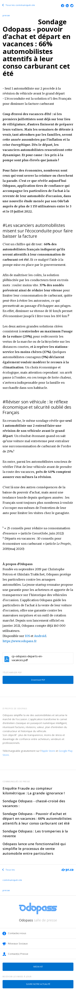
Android (40, 636)
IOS (27, 636)
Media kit (38, 966)
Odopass (38, 920)
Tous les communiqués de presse (12, 880)
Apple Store (48, 750)
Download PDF (38, 680)
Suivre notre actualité (38, 984)
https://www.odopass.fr (20, 641)
